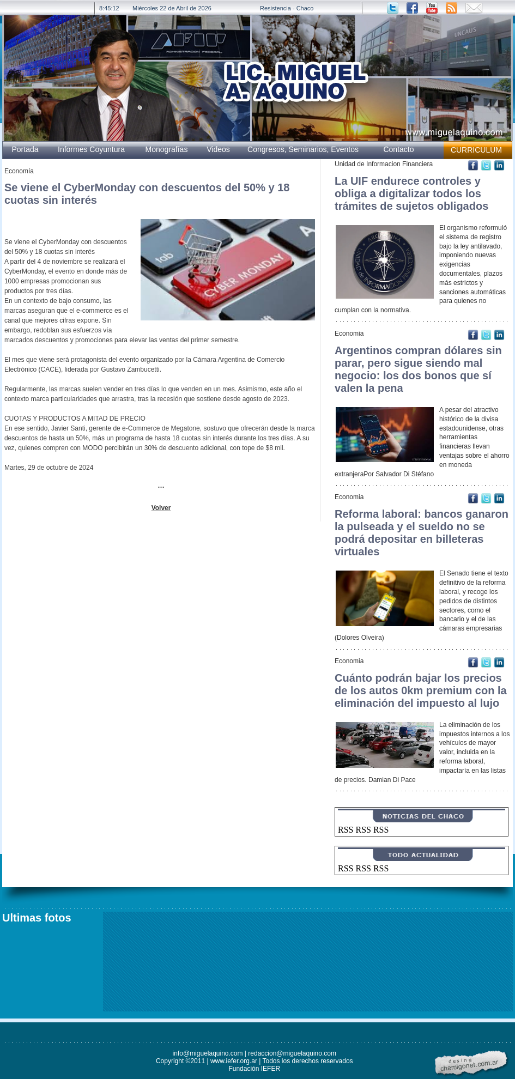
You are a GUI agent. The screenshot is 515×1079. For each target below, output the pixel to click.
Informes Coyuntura (91, 149)
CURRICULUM (476, 150)
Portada (24, 149)
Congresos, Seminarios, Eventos (303, 149)
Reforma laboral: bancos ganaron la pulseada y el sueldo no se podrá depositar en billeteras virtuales (421, 532)
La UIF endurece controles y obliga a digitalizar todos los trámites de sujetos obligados (411, 193)
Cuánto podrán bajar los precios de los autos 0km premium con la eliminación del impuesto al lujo (421, 690)
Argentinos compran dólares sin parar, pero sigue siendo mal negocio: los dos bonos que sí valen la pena (418, 369)
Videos (218, 149)
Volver (161, 508)
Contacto (398, 149)
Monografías (167, 149)
